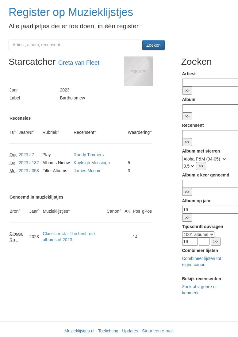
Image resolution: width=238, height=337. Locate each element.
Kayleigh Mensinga (92, 162)
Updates (130, 330)
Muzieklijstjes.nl (79, 330)
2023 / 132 (29, 162)
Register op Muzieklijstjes (71, 12)
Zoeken (153, 45)
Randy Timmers (89, 154)
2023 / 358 (29, 170)
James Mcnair (87, 170)
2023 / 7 (26, 154)
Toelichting (108, 330)
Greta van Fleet (78, 62)
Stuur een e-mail (158, 330)
